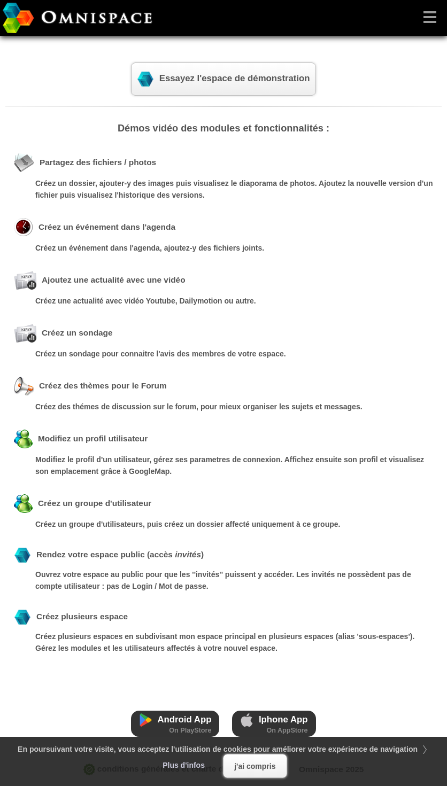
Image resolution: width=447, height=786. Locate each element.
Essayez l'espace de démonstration (223, 79)
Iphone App (273, 723)
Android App (175, 723)
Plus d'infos (184, 765)
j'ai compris (254, 766)
